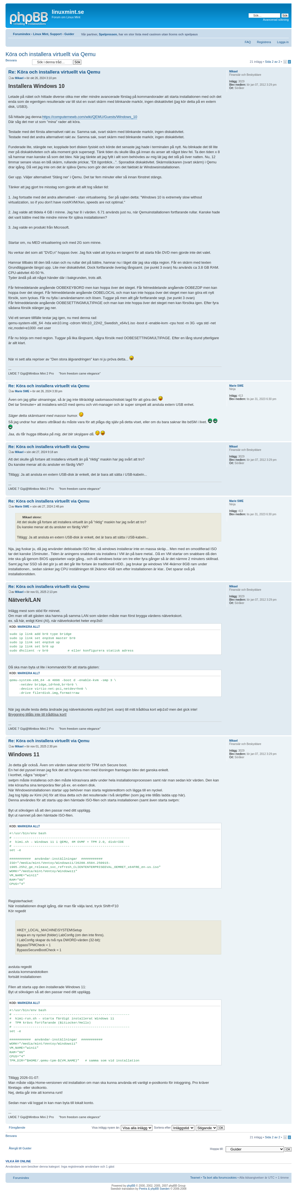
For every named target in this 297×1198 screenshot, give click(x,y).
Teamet (195, 1177)
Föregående (17, 1127)
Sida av (272, 61)
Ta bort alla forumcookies (220, 1177)
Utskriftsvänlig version (276, 32)
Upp (287, 377)
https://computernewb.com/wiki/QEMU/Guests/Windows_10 (89, 117)
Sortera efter (174, 1127)
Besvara (17, 62)
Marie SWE (22, 391)
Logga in (283, 42)
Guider (69, 34)
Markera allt (28, 626)
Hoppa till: (216, 1148)
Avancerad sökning (276, 19)
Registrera (264, 42)
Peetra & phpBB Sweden (154, 1188)
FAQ (248, 42)
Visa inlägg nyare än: (122, 1127)
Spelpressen (108, 34)
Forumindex (21, 34)
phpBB (131, 1185)
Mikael (19, 78)
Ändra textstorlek (285, 32)
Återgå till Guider (20, 1148)
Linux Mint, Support (47, 34)
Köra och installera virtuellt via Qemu (51, 54)
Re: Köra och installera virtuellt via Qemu (54, 72)
